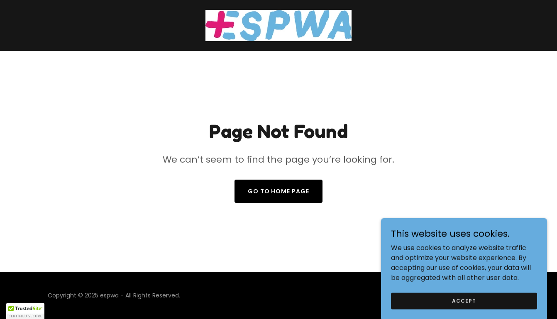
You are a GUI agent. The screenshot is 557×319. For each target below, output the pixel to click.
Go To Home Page (279, 191)
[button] (25, 311)
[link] (278, 25)
